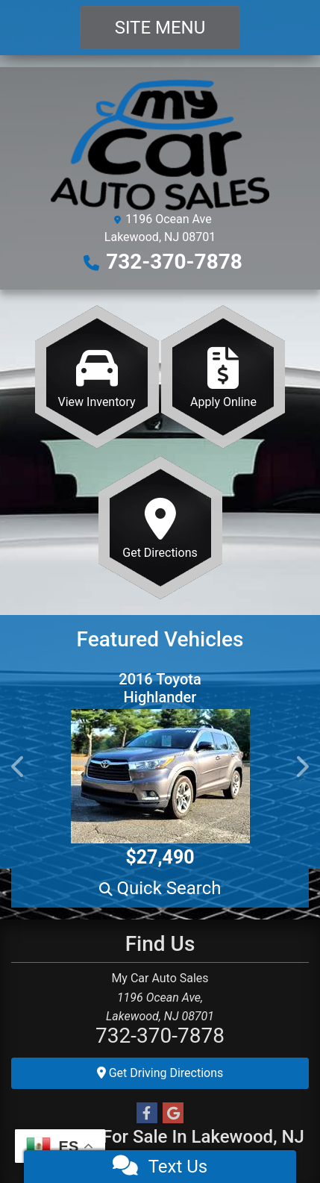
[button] (18, 766)
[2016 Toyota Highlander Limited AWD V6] (160, 776)
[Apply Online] (223, 377)
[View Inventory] (97, 377)
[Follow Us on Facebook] (147, 1113)
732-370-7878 (174, 261)
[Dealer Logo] (160, 144)
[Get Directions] (160, 527)
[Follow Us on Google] (173, 1113)
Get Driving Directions (160, 1073)
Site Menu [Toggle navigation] (160, 27)
